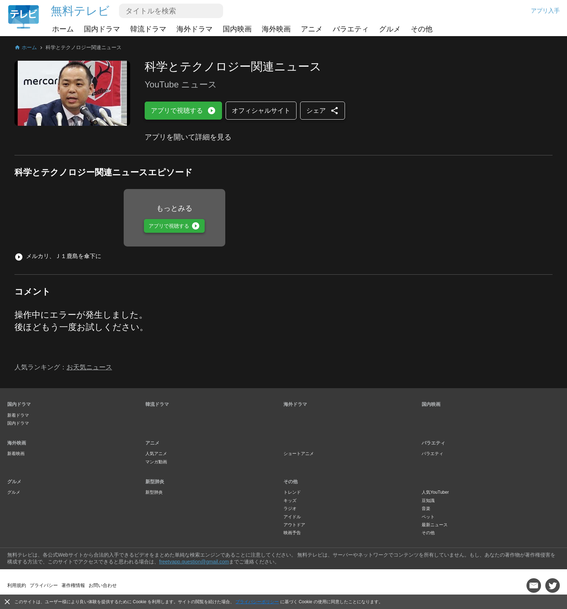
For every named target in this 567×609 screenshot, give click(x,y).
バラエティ (351, 29)
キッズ (290, 500)
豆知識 (428, 500)
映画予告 (292, 532)
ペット (428, 516)
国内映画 (237, 29)
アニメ (312, 29)
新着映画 (16, 453)
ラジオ (290, 508)
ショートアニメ (299, 453)
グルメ (390, 29)
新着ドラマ (18, 415)
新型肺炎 (154, 481)
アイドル (292, 516)
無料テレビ (80, 10)
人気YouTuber (435, 492)
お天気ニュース (89, 367)
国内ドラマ (102, 29)
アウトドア (294, 524)
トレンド (292, 492)
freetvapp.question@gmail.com (194, 562)
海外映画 (276, 29)
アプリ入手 (545, 11)
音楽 (426, 508)
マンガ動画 (156, 461)
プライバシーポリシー (257, 601)
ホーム (63, 29)
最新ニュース (435, 524)
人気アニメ (156, 453)
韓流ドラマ (148, 29)
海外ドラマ (194, 29)
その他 (421, 29)
